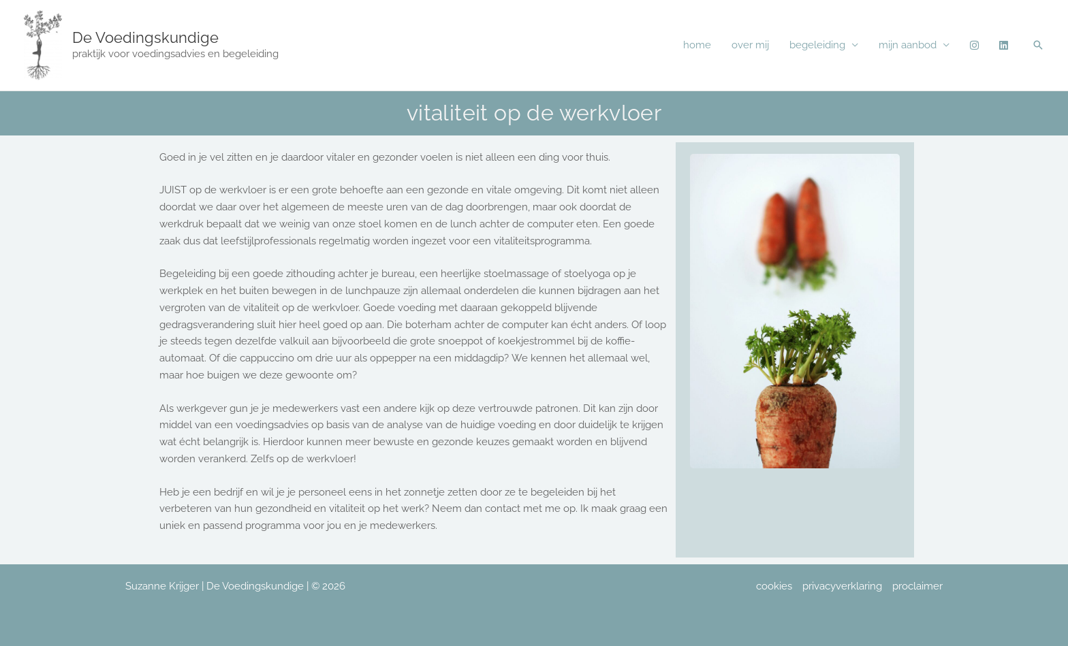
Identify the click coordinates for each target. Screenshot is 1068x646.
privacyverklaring (842, 586)
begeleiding (817, 45)
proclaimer (917, 586)
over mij (750, 45)
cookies (774, 586)
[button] (1038, 45)
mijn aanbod (908, 45)
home (697, 45)
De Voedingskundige (145, 37)
